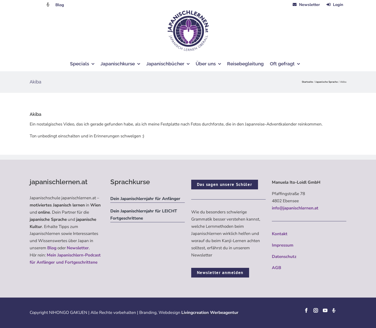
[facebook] (306, 310)
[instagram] (315, 310)
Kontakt (279, 234)
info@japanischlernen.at (295, 208)
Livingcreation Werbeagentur (209, 312)
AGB (276, 268)
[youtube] (325, 310)
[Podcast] (333, 310)
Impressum (282, 245)
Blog (59, 5)
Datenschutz (284, 256)
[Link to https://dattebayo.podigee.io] (48, 4)
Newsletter (78, 248)
